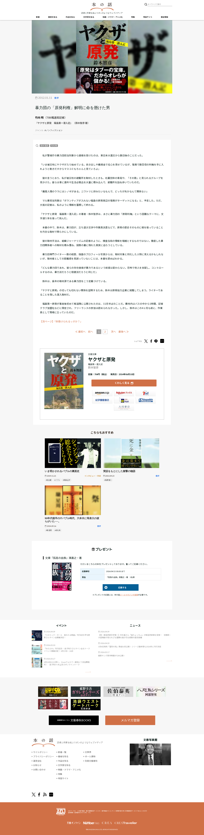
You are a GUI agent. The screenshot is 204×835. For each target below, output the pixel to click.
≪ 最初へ (80, 331)
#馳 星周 (49, 530)
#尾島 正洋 (66, 480)
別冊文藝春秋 (91, 760)
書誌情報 (164, 17)
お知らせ (37, 765)
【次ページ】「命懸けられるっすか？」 (61, 321)
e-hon (124, 400)
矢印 (88, 671)
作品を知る (70, 17)
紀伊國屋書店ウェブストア (102, 400)
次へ (113, 331)
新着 (38, 17)
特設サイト (147, 17)
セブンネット (146, 393)
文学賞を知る (88, 17)
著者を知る (52, 17)
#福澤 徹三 (108, 480)
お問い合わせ (39, 769)
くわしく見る (122, 382)
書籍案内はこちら (74, 720)
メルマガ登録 (130, 720)
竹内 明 (39, 117)
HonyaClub (146, 400)
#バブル (57, 480)
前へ (90, 331)
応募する (114, 587)
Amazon (102, 393)
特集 (133, 17)
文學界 (88, 752)
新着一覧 (62, 752)
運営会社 (37, 760)
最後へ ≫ (123, 331)
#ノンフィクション (53, 130)
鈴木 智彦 (44, 146)
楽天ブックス (124, 393)
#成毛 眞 (57, 530)
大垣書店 (124, 407)
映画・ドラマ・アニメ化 (113, 17)
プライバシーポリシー (43, 756)
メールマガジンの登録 (129, 595)
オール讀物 (90, 756)
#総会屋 (48, 480)
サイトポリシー (40, 752)
